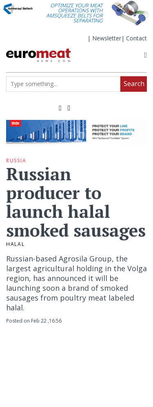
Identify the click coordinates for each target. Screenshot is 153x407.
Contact (136, 38)
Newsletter (106, 38)
